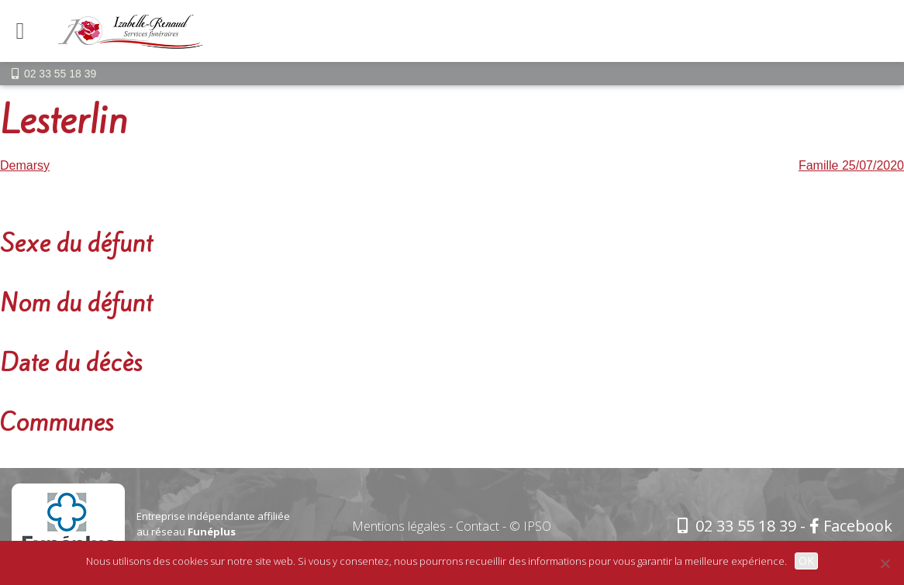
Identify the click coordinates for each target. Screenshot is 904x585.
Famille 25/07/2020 (851, 165)
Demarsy (25, 165)
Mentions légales (399, 526)
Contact (477, 526)
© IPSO (530, 526)
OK (806, 560)
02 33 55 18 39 (60, 73)
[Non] (884, 563)
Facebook (850, 525)
